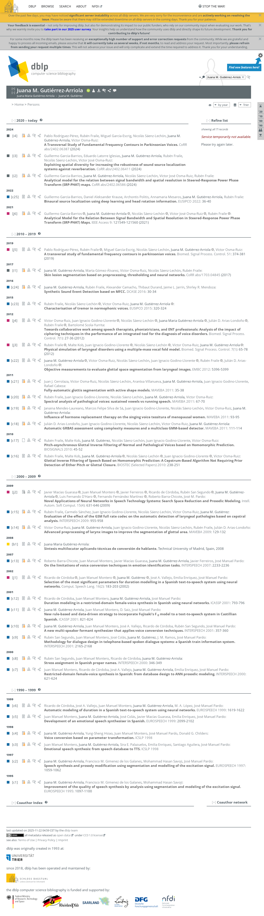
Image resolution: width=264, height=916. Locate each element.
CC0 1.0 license (92, 835)
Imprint (63, 840)
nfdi (95, 6)
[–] (208, 120)
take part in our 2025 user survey (67, 29)
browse (47, 6)
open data (63, 835)
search (65, 6)
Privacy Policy (46, 840)
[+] (214, 802)
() (209, 349)
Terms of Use (26, 840)
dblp (32, 6)
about (81, 6)
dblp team (71, 830)
